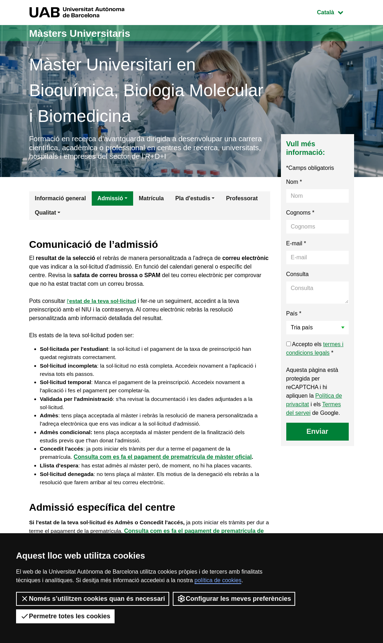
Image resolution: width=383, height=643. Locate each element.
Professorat (242, 200)
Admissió (110, 200)
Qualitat (45, 214)
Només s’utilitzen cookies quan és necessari (92, 598)
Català (335, 11)
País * (294, 315)
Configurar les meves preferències (234, 598)
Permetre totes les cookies (65, 616)
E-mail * (296, 245)
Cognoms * (300, 214)
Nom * (294, 184)
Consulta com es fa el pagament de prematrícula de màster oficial (164, 463)
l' (102, 303)
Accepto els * (315, 350)
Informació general (60, 200)
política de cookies (218, 580)
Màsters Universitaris (83, 33)
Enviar (317, 433)
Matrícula (151, 200)
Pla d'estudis (192, 200)
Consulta (297, 276)
